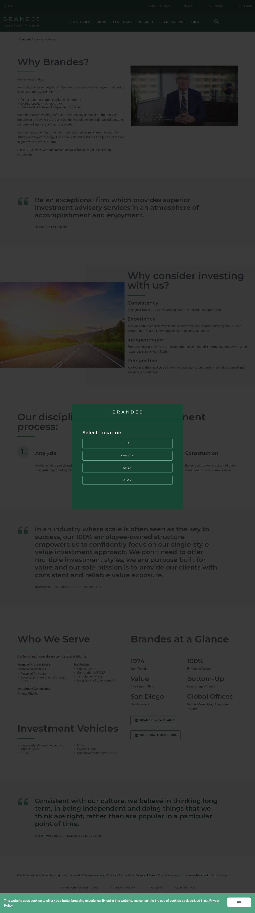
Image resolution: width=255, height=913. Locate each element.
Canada (127, 455)
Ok (244, 903)
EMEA (127, 467)
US (128, 443)
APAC (127, 479)
